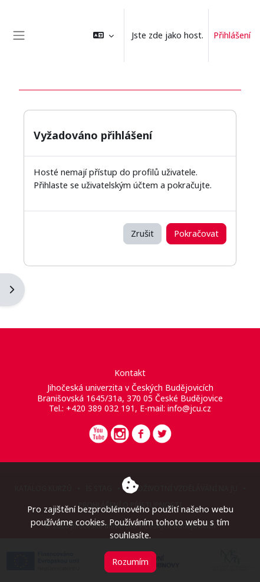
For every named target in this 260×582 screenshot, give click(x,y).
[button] (103, 35)
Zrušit (142, 233)
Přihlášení (232, 35)
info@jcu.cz (189, 408)
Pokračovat (196, 233)
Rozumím (130, 561)
